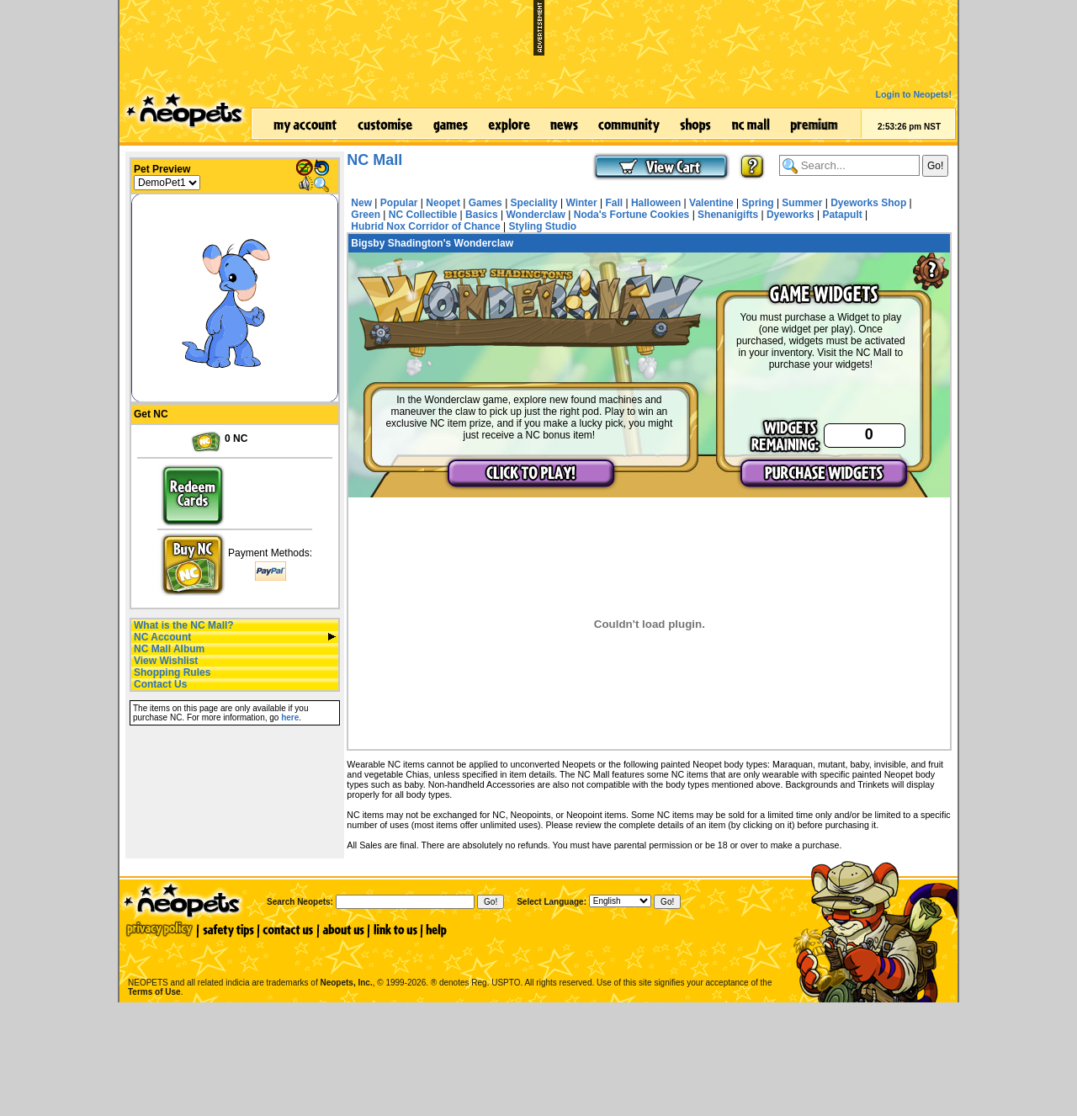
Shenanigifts (728, 215)
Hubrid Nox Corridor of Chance (425, 226)
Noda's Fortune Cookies (632, 215)
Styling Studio (542, 226)
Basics (481, 215)
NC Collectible (423, 215)
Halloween (656, 203)
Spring (758, 203)
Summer (802, 203)
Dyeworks (790, 215)
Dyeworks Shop (868, 203)
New (361, 203)
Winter (581, 203)
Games (485, 203)
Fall (614, 203)
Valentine (711, 203)
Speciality (534, 203)
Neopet (443, 203)
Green (365, 215)
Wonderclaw (535, 215)
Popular (399, 203)
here (290, 717)
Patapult (842, 215)
